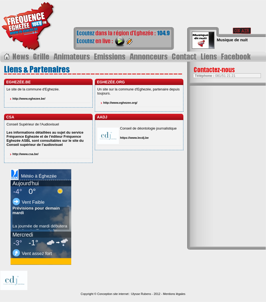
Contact (185, 56)
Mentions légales (174, 293)
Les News (21, 56)
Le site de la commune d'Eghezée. (33, 89)
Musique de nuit (232, 39)
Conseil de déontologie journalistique (148, 128)
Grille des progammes (41, 56)
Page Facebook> (237, 56)
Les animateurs (72, 56)
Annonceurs (149, 56)
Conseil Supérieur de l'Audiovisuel (33, 124)
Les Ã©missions (110, 56)
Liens (210, 56)
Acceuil (6, 56)
